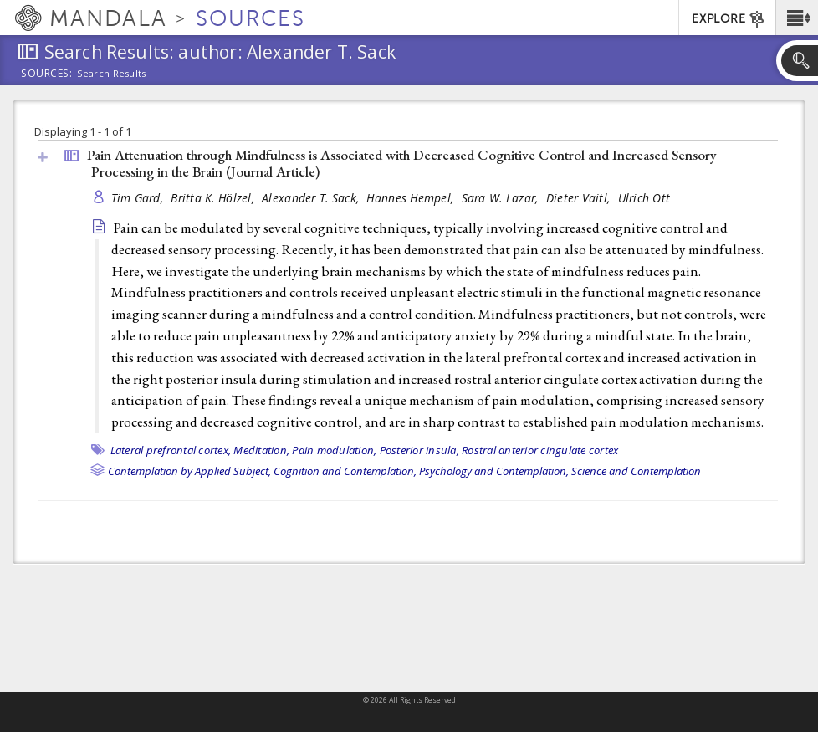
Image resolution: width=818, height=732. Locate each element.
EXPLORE (729, 19)
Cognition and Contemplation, (345, 471)
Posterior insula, (419, 450)
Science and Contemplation (636, 471)
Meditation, (261, 450)
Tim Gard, (139, 198)
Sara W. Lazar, (502, 198)
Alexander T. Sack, (312, 198)
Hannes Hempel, (411, 198)
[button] (796, 17)
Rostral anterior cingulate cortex (540, 450)
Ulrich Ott (644, 198)
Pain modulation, (334, 450)
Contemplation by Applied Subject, (189, 471)
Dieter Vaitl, (580, 198)
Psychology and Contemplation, (494, 471)
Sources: (47, 74)
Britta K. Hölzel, (214, 198)
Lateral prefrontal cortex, (171, 450)
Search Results (111, 73)
